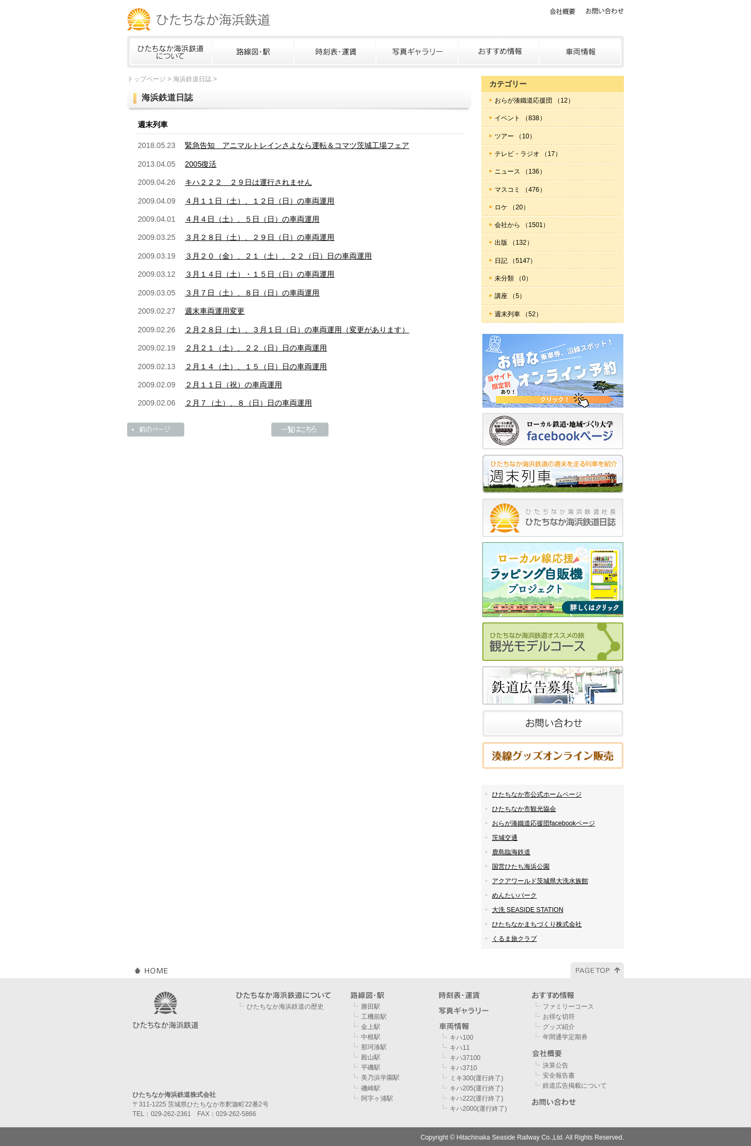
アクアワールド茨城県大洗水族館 (540, 881)
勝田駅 (370, 1006)
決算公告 (555, 1065)
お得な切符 (559, 1016)
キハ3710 (463, 1068)
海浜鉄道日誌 (192, 79)
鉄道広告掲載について (575, 1085)
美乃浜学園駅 (380, 1077)
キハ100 (461, 1037)
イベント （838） (520, 118)
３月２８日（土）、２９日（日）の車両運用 (259, 237)
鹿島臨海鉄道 (511, 852)
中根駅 (370, 1037)
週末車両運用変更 (215, 311)
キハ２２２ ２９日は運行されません (248, 182)
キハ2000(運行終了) (478, 1108)
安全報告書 (559, 1075)
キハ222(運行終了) (476, 1098)
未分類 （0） (513, 278)
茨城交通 (505, 837)
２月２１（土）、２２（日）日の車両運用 (256, 348)
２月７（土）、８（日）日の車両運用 (248, 403)
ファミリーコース (568, 1006)
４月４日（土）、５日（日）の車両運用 (252, 219)
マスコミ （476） (520, 189)
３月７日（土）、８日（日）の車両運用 (252, 293)
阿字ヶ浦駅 (377, 1098)
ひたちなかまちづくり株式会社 (537, 924)
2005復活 (200, 164)
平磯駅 (370, 1067)
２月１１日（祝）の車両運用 (233, 384)
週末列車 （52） (518, 314)
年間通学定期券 (565, 1037)
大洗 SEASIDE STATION (528, 910)
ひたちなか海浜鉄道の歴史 (285, 1006)
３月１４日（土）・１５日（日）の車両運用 (259, 274)
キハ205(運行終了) (476, 1088)
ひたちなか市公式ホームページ (537, 794)
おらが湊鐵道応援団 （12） (534, 100)
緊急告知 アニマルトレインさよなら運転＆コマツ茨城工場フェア (297, 145)
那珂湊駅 (374, 1047)
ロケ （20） (512, 207)
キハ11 (460, 1047)
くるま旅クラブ (514, 938)
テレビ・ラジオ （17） (528, 154)
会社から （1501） (522, 225)
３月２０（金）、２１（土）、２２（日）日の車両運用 (278, 256)
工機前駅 (374, 1016)
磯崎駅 (370, 1088)
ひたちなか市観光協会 (524, 809)
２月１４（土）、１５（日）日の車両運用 (256, 366)
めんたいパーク (514, 895)
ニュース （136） (520, 171)
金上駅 (370, 1027)
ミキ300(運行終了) (476, 1078)
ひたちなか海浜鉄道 (199, 19)
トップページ (146, 79)
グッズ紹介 (559, 1027)
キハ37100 (465, 1058)
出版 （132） (514, 242)
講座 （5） (510, 296)
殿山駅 (370, 1057)
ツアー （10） (515, 136)
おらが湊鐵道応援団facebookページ (543, 823)
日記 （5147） (515, 260)
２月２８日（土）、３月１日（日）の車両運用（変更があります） (297, 329)
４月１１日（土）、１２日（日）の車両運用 (259, 201)
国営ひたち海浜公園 (521, 866)
